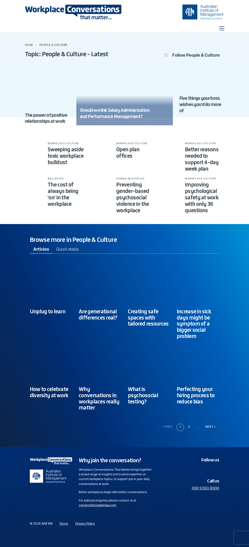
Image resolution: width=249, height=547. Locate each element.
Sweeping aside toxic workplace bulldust (65, 155)
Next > (210, 427)
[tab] (41, 249)
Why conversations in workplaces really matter (99, 398)
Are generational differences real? (98, 314)
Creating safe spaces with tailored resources (148, 317)
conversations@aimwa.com (97, 505)
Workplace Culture (63, 143)
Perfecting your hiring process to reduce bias (196, 395)
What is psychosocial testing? (143, 395)
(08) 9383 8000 (205, 488)
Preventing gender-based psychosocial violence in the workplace (132, 197)
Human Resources (130, 179)
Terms (63, 523)
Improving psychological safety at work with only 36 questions (202, 197)
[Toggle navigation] (222, 28)
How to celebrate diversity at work (49, 392)
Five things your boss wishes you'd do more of (200, 104)
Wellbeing (56, 179)
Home (29, 45)
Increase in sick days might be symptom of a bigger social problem (194, 323)
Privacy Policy (85, 523)
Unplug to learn (47, 311)
